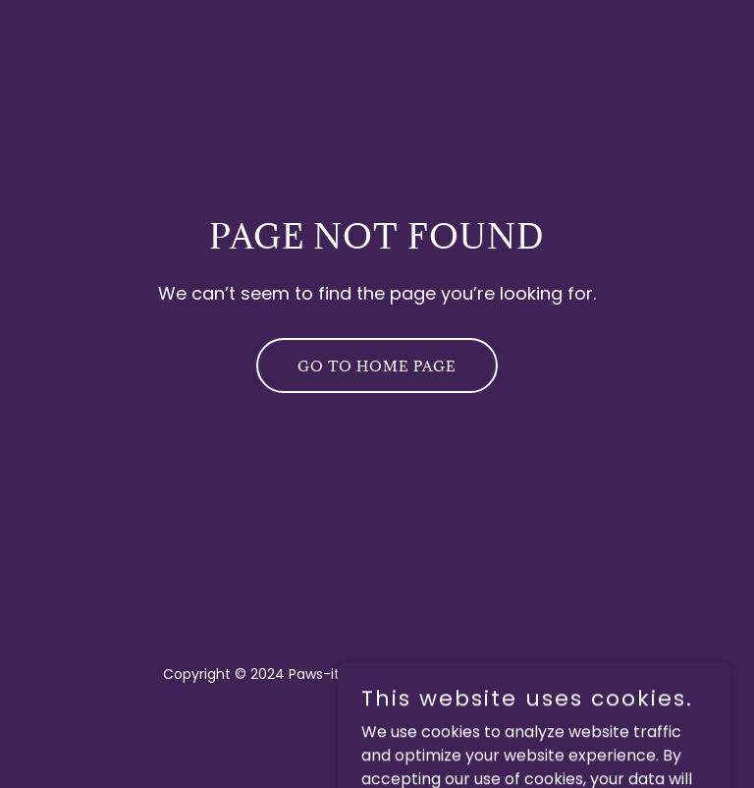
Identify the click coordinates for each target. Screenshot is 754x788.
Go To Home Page (377, 366)
